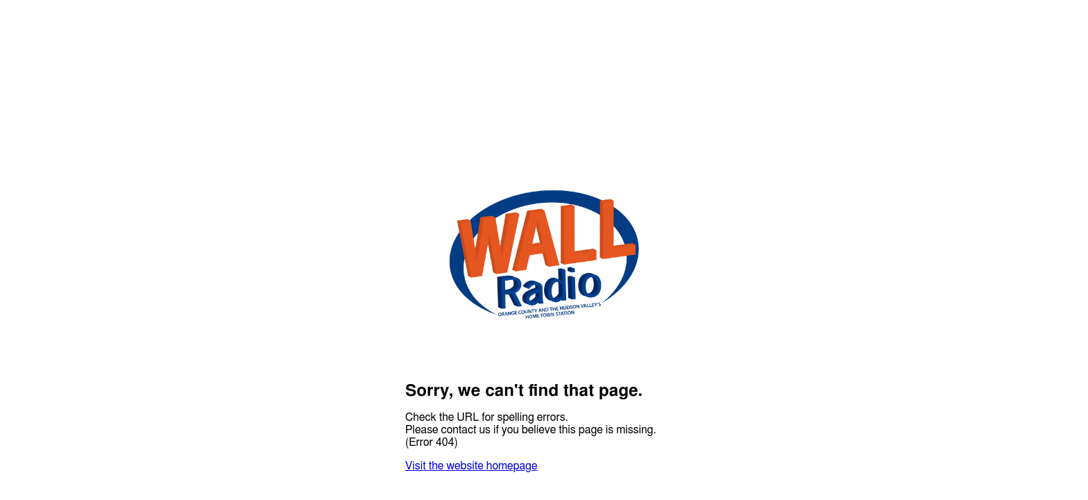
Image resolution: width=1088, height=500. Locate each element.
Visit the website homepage (471, 466)
